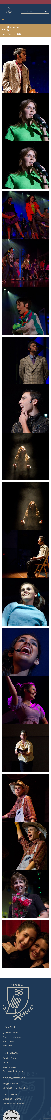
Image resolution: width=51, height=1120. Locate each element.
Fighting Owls (9, 1058)
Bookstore (7, 1046)
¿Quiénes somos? (11, 1032)
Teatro (6, 1062)
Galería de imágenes (13, 1071)
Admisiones (8, 1041)
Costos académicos (12, 1037)
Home (4, 34)
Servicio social (9, 1067)
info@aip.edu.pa (10, 1083)
